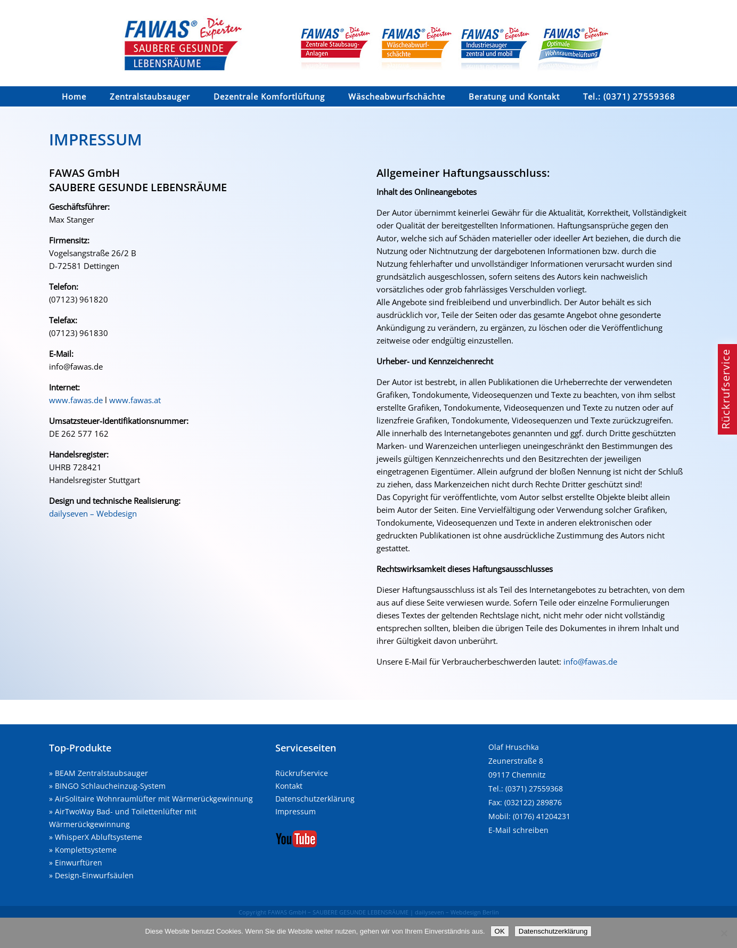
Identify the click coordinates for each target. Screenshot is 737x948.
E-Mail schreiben (518, 830)
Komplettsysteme (86, 850)
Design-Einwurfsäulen (94, 875)
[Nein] (723, 933)
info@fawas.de (590, 661)
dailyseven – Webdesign (93, 513)
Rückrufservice (301, 773)
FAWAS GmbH (287, 912)
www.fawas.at (135, 400)
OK (500, 931)
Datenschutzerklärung (315, 799)
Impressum (295, 811)
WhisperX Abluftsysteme (98, 837)
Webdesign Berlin (475, 912)
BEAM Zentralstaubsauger (101, 773)
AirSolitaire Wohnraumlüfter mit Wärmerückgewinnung (154, 799)
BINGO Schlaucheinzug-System (110, 786)
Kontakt (288, 786)
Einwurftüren (78, 862)
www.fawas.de (76, 400)
